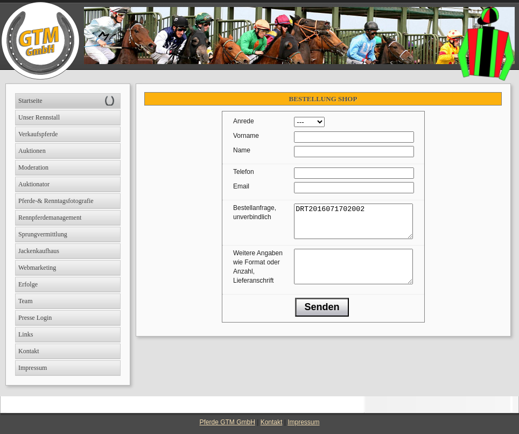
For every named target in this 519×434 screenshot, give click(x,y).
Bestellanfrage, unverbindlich (254, 212)
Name (241, 150)
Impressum (303, 422)
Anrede (243, 121)
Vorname (246, 135)
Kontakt (272, 422)
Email (241, 186)
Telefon (243, 172)
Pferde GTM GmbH (227, 422)
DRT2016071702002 (353, 225)
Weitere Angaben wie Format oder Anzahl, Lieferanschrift (258, 273)
